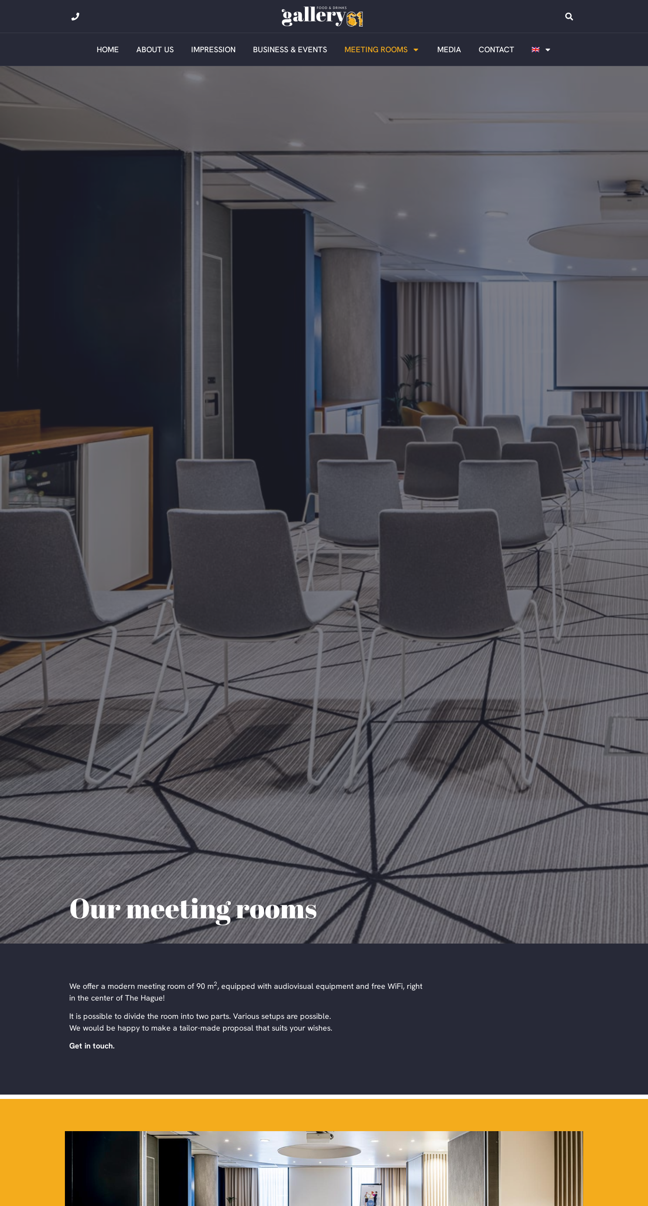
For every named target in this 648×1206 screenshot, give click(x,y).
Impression (213, 49)
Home (108, 49)
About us (155, 49)
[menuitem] (541, 49)
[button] (569, 16)
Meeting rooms (382, 49)
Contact (496, 49)
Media (449, 49)
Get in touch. (92, 1046)
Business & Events (290, 49)
